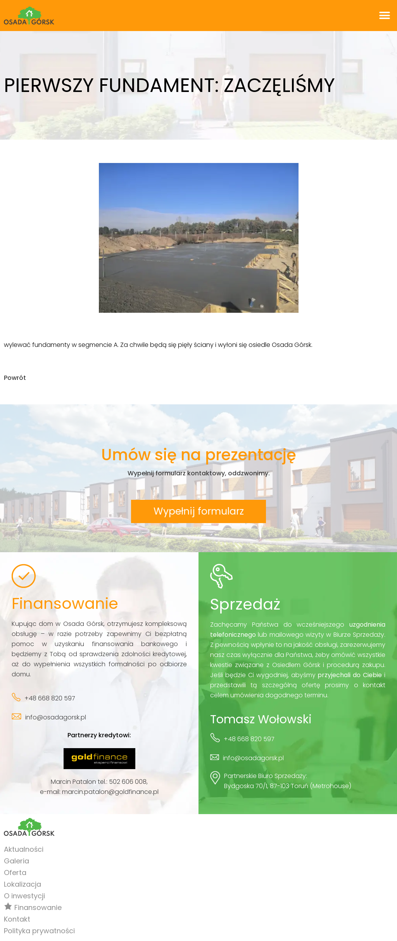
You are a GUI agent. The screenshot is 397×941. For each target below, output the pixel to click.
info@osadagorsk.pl (55, 717)
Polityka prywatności (39, 931)
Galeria (16, 861)
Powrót (15, 377)
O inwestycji (24, 896)
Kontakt (17, 919)
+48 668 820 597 (49, 698)
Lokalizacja (22, 884)
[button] (384, 15)
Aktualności (23, 849)
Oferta (15, 873)
